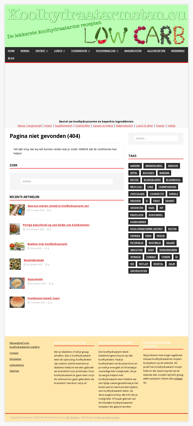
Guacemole (35, 279)
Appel (133, 172)
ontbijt (171, 125)
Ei (147, 200)
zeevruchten (138, 270)
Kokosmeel (156, 214)
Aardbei (135, 165)
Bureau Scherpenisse (108, 417)
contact (178, 378)
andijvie (173, 165)
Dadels (173, 193)
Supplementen (63, 125)
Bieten (134, 179)
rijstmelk (155, 242)
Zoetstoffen (82, 125)
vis (132, 263)
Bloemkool (173, 179)
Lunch (58, 50)
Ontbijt (40, 50)
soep (151, 250)
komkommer (138, 221)
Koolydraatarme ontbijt (146, 228)
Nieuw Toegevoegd (29, 125)
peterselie (136, 242)
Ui (176, 257)
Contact (14, 353)
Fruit (156, 200)
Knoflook (136, 214)
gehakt (170, 200)
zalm (171, 263)
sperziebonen (168, 250)
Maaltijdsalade (34, 260)
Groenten (136, 207)
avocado (148, 172)
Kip (161, 207)
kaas (151, 207)
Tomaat (151, 257)
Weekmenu (178, 50)
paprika (135, 235)
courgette (157, 193)
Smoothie (136, 250)
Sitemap (14, 370)
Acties (48, 125)
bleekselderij (152, 179)
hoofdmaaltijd (106, 50)
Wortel (158, 263)
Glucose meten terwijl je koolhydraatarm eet (58, 206)
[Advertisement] (96, 91)
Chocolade (137, 193)
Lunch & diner (144, 125)
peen (148, 235)
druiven (135, 200)
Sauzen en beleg (103, 125)
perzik (161, 235)
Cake (150, 186)
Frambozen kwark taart (44, 298)
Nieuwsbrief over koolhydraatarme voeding (24, 345)
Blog (11, 58)
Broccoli (136, 186)
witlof (143, 263)
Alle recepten (156, 50)
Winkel (25, 50)
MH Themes (72, 417)
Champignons (167, 186)
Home (11, 50)
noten (172, 228)
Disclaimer (15, 359)
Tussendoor (79, 50)
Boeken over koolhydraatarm (47, 244)
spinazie (135, 257)
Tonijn (165, 257)
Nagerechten (133, 50)
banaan (164, 172)
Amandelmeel (154, 165)
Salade (170, 242)
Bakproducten (124, 125)
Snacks (160, 125)
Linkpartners (17, 365)
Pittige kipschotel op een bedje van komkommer (56, 225)
